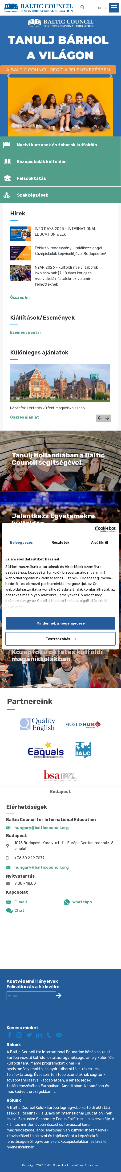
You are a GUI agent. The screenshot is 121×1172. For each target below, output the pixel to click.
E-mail (20, 902)
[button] (9, 75)
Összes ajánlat (24, 417)
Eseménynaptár (25, 332)
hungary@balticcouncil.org (41, 828)
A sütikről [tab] (99, 542)
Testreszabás (61, 639)
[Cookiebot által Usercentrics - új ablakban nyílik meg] (95, 529)
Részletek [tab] (60, 542)
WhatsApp (82, 902)
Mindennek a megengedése (60, 623)
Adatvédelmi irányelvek (32, 981)
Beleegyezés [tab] (21, 542)
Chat (19, 910)
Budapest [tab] (60, 791)
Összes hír (20, 297)
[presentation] (42, 1016)
